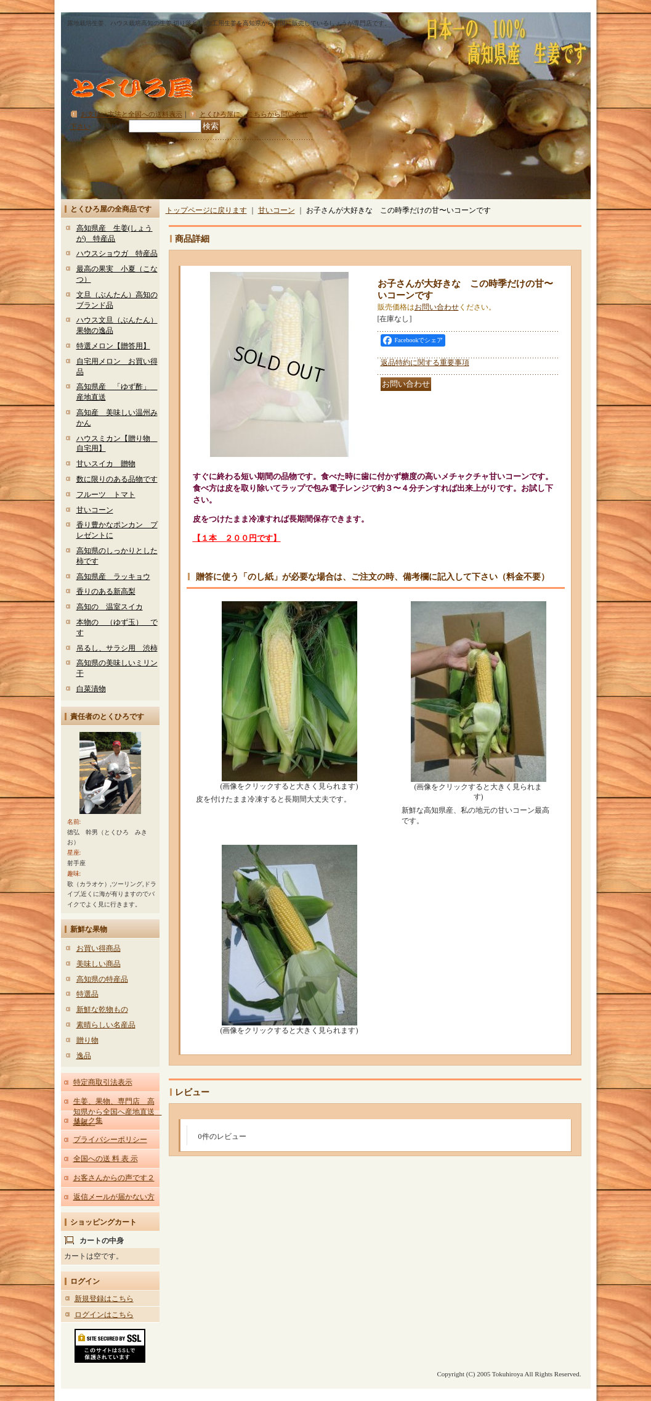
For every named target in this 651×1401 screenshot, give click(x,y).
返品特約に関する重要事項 (425, 362)
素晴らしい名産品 (105, 1025)
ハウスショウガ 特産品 (117, 253)
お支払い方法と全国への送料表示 (131, 114)
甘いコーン (94, 510)
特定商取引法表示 (102, 1082)
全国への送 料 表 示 (105, 1158)
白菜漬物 (91, 688)
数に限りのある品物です (117, 479)
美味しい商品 (98, 963)
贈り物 (87, 1040)
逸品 (83, 1055)
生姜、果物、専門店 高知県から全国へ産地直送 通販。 (117, 1112)
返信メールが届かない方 (114, 1197)
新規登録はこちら (104, 1298)
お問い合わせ (436, 307)
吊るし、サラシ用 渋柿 (117, 648)
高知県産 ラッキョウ (113, 576)
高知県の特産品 (102, 979)
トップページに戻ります (206, 210)
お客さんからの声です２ (114, 1177)
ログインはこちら (104, 1314)
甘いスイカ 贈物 (105, 463)
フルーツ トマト (105, 494)
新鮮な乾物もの (102, 1009)
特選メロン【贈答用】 (113, 346)
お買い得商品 (98, 948)
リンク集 (88, 1120)
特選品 (87, 994)
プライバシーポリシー (110, 1139)
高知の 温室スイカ (109, 606)
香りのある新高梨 (105, 591)
